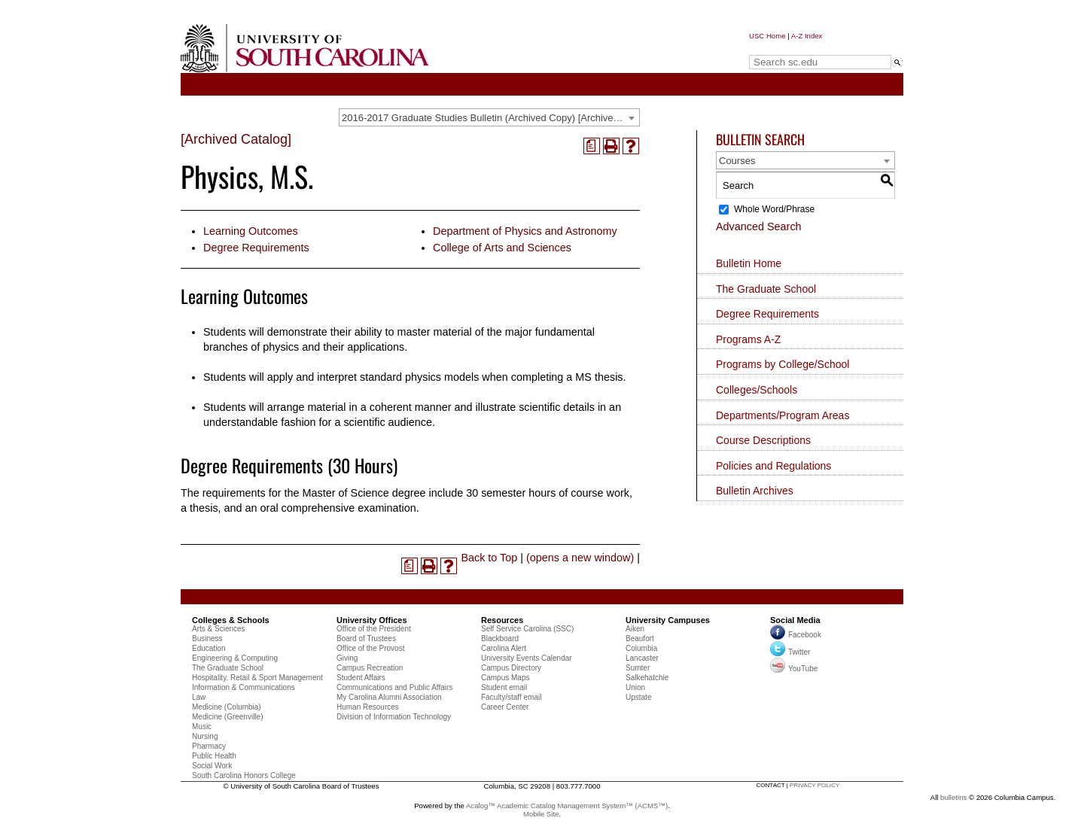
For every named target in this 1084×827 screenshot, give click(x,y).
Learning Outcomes (250, 231)
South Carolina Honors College (244, 775)
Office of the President (373, 629)
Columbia (641, 648)
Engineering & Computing (235, 658)
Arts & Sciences (218, 629)
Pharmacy (209, 746)
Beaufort (640, 638)
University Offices (371, 620)
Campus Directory (511, 668)
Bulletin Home (748, 263)
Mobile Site (541, 814)
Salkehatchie (647, 677)
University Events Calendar (526, 658)
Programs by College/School (782, 364)
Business (207, 638)
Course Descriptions (763, 440)
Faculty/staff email (511, 697)
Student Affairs (360, 677)
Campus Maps (505, 677)
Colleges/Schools (756, 390)
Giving (347, 658)
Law (199, 697)
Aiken (635, 629)
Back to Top (489, 558)
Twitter (790, 652)
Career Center (504, 707)
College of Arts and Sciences (502, 248)
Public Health (214, 756)
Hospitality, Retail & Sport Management (257, 677)
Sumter (638, 668)
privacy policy (814, 785)
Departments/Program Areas (782, 415)
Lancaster (642, 658)
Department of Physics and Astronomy (525, 231)
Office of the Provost (370, 648)
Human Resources (367, 707)
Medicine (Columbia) (226, 707)
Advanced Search (759, 226)
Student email (504, 687)
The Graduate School (766, 289)
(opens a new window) (580, 558)
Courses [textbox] (737, 160)
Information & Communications (243, 687)
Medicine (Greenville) (227, 717)
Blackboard (500, 638)
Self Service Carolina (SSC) (527, 629)
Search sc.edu (787, 47)
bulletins (953, 797)
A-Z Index (807, 36)
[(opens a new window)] (591, 146)
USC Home (767, 36)
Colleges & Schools (230, 620)
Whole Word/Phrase (774, 209)
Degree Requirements (256, 248)
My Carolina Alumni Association (389, 697)
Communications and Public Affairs (394, 687)
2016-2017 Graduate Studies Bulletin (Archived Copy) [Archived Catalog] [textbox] (490, 117)
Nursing (205, 736)
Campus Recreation (369, 668)
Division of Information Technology (393, 717)
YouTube (794, 668)
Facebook (804, 635)
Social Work (212, 766)
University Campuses (668, 620)
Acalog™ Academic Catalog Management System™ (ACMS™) (567, 805)
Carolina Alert (503, 648)
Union (635, 687)
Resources (502, 620)
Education (208, 648)
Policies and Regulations (773, 466)
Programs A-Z (748, 339)
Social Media (795, 620)
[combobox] (489, 117)
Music (202, 726)
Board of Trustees (366, 638)
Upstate (638, 697)
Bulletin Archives (754, 491)
